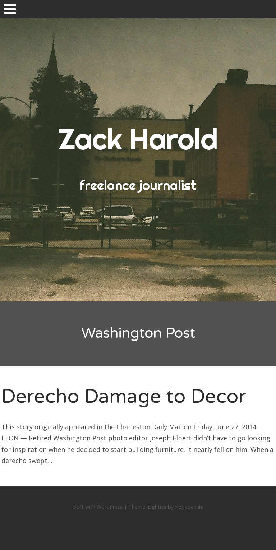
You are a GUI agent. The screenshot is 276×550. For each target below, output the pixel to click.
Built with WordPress (98, 506)
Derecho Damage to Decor (123, 396)
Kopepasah (188, 506)
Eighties (157, 506)
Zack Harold (138, 139)
